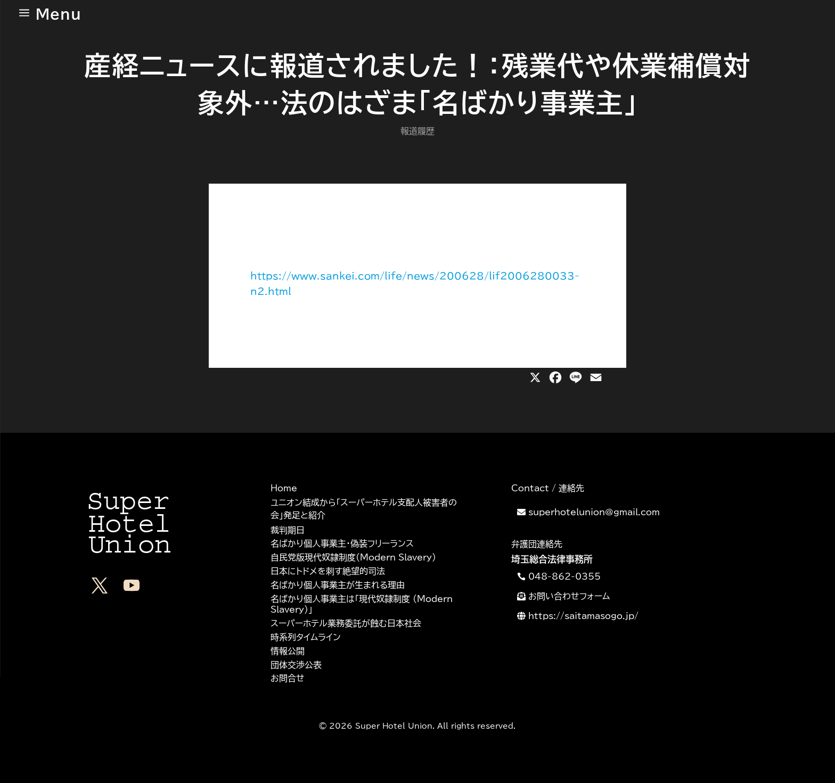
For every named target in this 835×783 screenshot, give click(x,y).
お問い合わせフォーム (569, 596)
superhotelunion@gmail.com (594, 512)
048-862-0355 (564, 576)
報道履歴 (417, 131)
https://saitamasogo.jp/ (583, 616)
